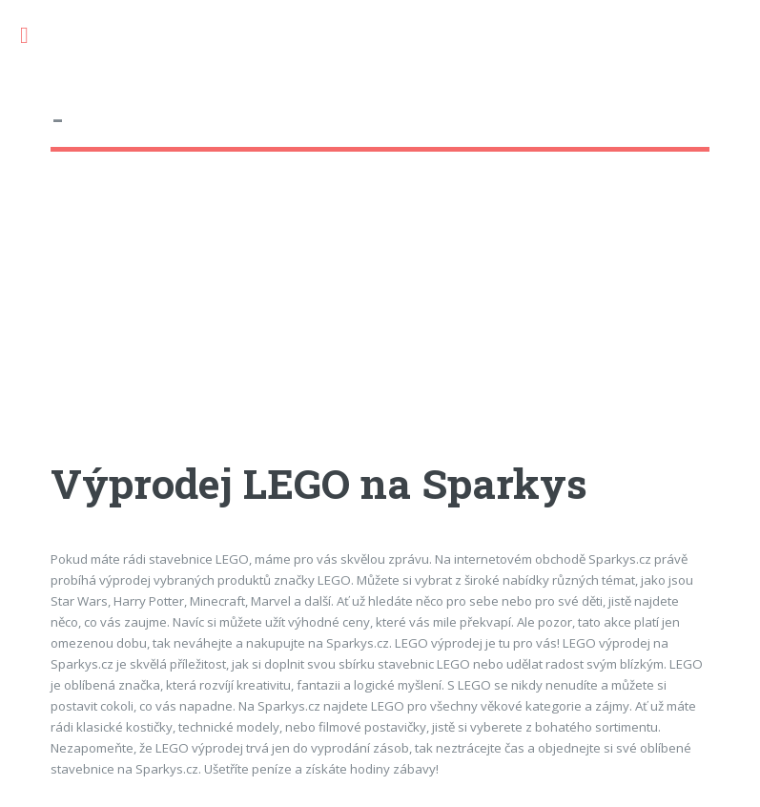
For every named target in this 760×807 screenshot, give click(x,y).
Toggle (34, 36)
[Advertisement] (380, 323)
